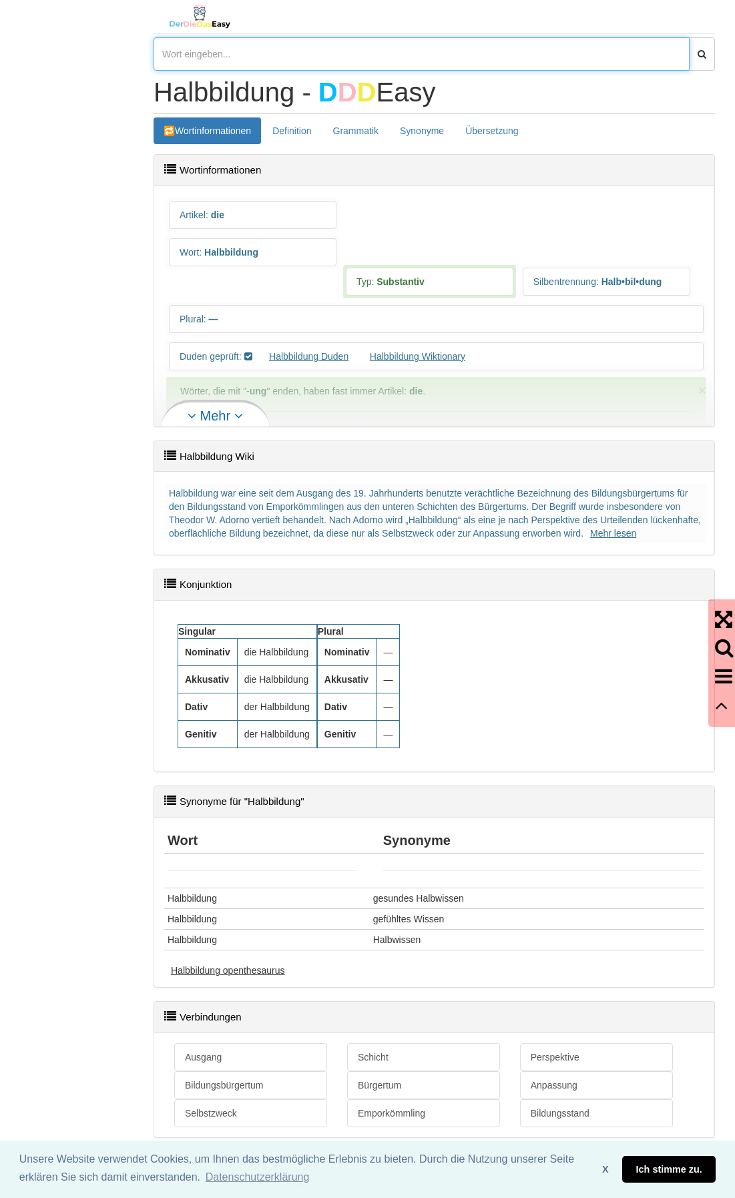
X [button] (605, 1169)
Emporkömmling (391, 1113)
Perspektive (555, 1057)
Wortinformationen (213, 130)
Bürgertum (379, 1085)
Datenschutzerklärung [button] (258, 1177)
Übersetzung (491, 130)
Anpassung (554, 1085)
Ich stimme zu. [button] (669, 1169)
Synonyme (422, 130)
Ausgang (203, 1057)
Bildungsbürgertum (224, 1085)
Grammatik (356, 130)
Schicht (373, 1057)
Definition (291, 130)
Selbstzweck (211, 1113)
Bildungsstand (560, 1113)
